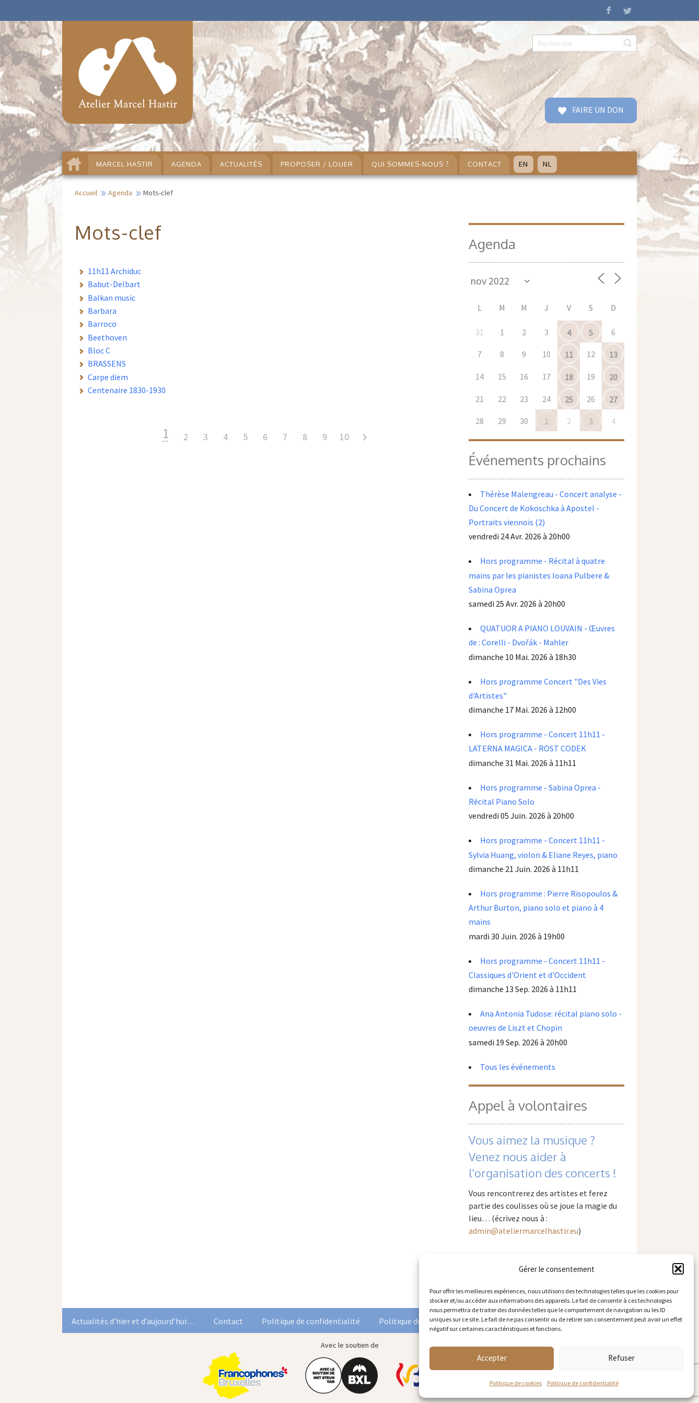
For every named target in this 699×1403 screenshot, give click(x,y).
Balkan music (111, 297)
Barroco (102, 324)
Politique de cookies (516, 1383)
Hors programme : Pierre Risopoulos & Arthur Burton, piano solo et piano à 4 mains (543, 907)
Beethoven (107, 337)
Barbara (102, 310)
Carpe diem (108, 377)
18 (569, 377)
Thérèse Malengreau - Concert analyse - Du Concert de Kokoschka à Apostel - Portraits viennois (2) (545, 508)
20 (613, 377)
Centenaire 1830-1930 (127, 390)
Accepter (492, 1358)
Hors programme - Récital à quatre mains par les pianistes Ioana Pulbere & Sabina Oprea (539, 575)
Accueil (86, 192)
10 (344, 437)
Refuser (621, 1358)
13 (613, 354)
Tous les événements (517, 1067)
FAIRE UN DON (597, 109)
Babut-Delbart (114, 284)
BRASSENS (107, 363)
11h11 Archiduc (114, 271)
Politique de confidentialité (583, 1383)
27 (613, 399)
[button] (678, 1269)
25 (569, 399)
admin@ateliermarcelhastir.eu (523, 1230)
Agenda (120, 192)
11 (569, 354)
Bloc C (99, 350)
